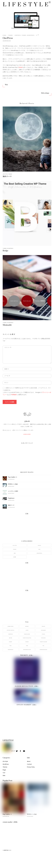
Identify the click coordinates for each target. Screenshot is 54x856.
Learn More (27, 434)
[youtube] (24, 763)
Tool (39, 553)
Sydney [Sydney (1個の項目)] (10, 650)
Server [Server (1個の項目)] (10, 646)
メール (7, 376)
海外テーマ (7, 176)
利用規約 (14, 395)
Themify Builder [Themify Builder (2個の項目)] (43, 650)
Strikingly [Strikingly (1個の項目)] (43, 646)
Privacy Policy (31, 779)
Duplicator (11, 498)
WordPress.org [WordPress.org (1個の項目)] (43, 657)
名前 (6, 369)
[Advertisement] (27, 457)
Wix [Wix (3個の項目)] (43, 653)
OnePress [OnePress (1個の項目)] (10, 642)
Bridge (5, 251)
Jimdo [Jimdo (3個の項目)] (27, 638)
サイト (6, 382)
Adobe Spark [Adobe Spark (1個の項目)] (10, 634)
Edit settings (45, 93)
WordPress (30, 35)
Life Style (5, 174)
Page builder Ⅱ (12, 477)
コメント (7, 347)
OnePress (8, 38)
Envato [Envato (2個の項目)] (43, 634)
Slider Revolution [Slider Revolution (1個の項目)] (27, 646)
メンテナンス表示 (13, 491)
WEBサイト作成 (12, 484)
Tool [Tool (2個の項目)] (10, 653)
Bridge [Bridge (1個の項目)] (27, 634)
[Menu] (49, 2)
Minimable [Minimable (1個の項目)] (43, 638)
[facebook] (20, 763)
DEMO (21, 67)
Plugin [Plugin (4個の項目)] (43, 642)
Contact (29, 776)
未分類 (14, 561)
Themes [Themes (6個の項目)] (27, 650)
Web (6, 85)
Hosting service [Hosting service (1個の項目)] (10, 638)
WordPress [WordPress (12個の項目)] (10, 657)
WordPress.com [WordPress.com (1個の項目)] (27, 657)
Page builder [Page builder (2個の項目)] (27, 642)
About (28, 774)
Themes (10, 35)
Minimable (7, 325)
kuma (4, 35)
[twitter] (16, 763)
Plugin (39, 549)
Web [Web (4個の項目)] (27, 653)
